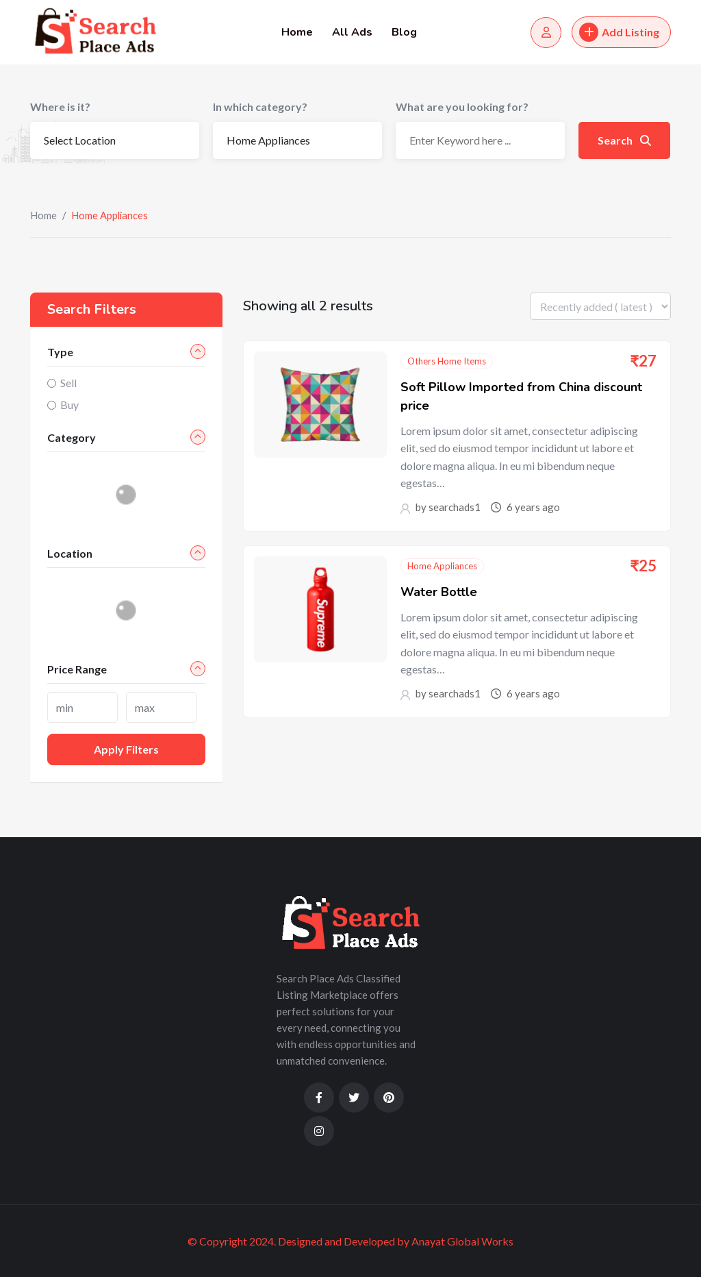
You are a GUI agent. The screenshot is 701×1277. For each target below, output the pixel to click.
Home (297, 32)
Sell (68, 382)
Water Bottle (438, 592)
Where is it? (60, 106)
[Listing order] (600, 306)
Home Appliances (442, 565)
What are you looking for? (462, 106)
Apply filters (126, 749)
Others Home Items (446, 361)
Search (624, 140)
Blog (404, 32)
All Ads (352, 32)
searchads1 (455, 507)
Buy (69, 404)
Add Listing (619, 32)
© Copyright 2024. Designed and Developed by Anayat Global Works (350, 1241)
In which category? (260, 106)
